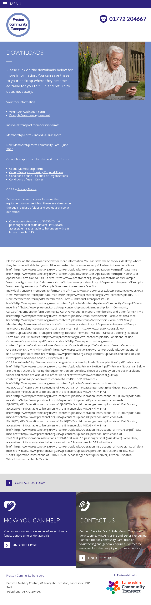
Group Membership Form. (26, 169)
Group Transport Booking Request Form (36, 172)
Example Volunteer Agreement (29, 115)
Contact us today (30, 483)
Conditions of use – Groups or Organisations (38, 176)
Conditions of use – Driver (26, 179)
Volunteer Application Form (27, 111)
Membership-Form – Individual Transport (33, 135)
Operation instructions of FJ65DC (31, 221)
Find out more (25, 545)
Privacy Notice (27, 189)
